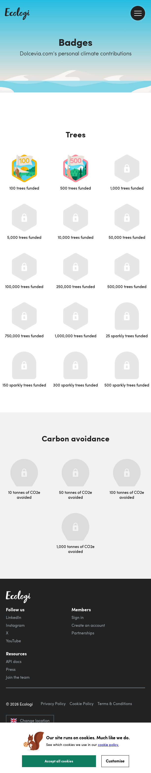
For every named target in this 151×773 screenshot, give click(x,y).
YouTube (13, 640)
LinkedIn (13, 617)
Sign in (78, 617)
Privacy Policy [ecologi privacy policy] (53, 703)
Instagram (15, 625)
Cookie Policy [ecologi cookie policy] (82, 703)
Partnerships (83, 632)
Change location (30, 720)
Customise (115, 761)
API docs (13, 661)
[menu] (138, 13)
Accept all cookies (59, 760)
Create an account (88, 625)
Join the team (18, 677)
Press (11, 669)
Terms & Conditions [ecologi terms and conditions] (114, 703)
